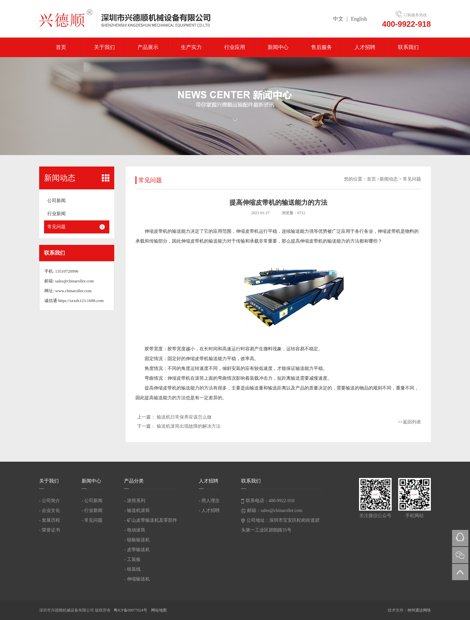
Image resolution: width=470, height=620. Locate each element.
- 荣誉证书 (49, 530)
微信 (460, 555)
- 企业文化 (49, 510)
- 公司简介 (49, 500)
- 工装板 (132, 559)
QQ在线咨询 (460, 538)
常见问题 (56, 226)
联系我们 (408, 47)
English (359, 19)
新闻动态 (389, 179)
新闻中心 (278, 47)
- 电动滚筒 (134, 530)
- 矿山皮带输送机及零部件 (150, 520)
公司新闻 (56, 200)
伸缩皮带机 (156, 231)
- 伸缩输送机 (136, 579)
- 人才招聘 (209, 510)
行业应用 (234, 47)
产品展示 (147, 47)
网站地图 (159, 610)
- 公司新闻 (92, 500)
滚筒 (199, 378)
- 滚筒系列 (134, 500)
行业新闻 (56, 213)
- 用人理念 (209, 500)
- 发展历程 (49, 520)
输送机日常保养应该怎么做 (184, 417)
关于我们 (104, 47)
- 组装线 (132, 569)
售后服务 (321, 47)
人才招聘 (364, 47)
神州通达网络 (419, 610)
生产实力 (191, 47)
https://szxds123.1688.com (80, 300)
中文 (338, 19)
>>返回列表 (409, 422)
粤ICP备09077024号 (131, 610)
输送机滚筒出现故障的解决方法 (189, 426)
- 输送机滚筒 (136, 510)
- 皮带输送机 (136, 549)
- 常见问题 (92, 520)
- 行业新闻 (92, 510)
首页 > (373, 179)
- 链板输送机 (136, 539)
